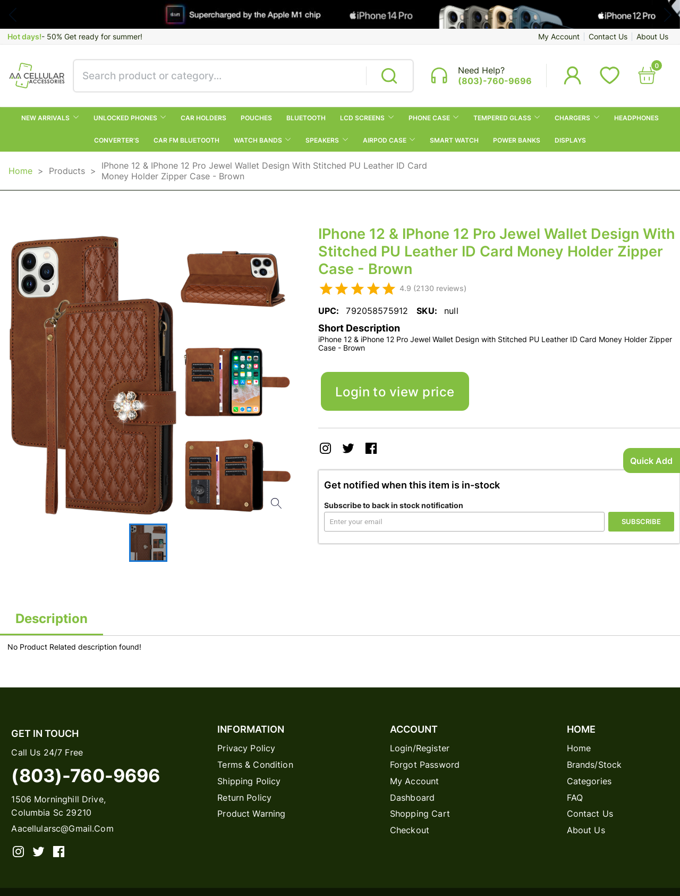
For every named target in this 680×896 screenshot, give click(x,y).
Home (20, 170)
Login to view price (395, 392)
